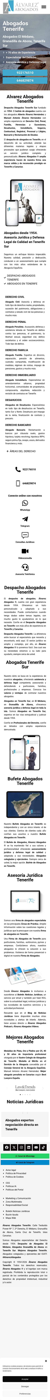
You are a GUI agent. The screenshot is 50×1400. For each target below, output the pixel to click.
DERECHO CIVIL (14, 296)
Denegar (25, 1386)
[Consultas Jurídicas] (25, 535)
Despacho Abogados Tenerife (25, 590)
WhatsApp (25, 510)
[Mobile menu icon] (43, 7)
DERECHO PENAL (15, 321)
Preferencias (25, 1394)
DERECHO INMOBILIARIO (20, 375)
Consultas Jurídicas (25, 542)
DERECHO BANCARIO (18, 425)
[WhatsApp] (25, 503)
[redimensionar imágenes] (25, 1113)
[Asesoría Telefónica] (25, 567)
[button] (46, 1361)
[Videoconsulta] (25, 551)
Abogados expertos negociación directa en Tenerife (21, 1124)
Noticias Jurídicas (25, 1101)
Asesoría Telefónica (25, 574)
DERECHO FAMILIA (16, 350)
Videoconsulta (25, 558)
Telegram (25, 526)
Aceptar (25, 1379)
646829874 (25, 80)
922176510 (25, 73)
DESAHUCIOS (13, 400)
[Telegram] (25, 519)
